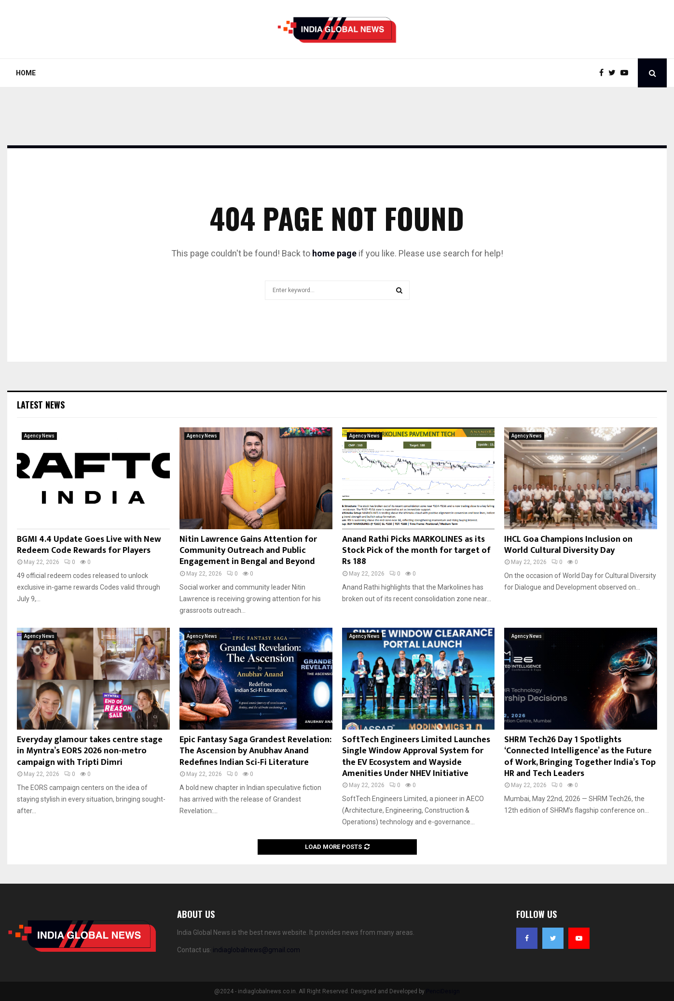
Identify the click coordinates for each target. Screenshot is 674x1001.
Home (26, 73)
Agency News (39, 435)
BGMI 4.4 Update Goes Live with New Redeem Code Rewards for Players (89, 545)
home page (334, 253)
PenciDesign (443, 991)
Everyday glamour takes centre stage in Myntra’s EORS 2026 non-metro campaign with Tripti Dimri (90, 751)
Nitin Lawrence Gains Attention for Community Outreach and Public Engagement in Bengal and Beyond (248, 550)
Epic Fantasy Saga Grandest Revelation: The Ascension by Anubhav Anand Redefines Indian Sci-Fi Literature (255, 751)
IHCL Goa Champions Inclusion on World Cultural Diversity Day (568, 545)
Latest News (41, 404)
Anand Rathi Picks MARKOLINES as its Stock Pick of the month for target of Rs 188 (416, 550)
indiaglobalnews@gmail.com (256, 950)
